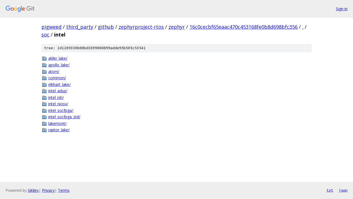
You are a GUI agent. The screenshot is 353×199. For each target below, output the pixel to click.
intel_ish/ (56, 97)
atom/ (53, 71)
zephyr (177, 26)
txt (330, 190)
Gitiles (33, 190)
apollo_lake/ (58, 64)
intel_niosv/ (58, 103)
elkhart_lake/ (59, 84)
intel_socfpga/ (60, 110)
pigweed (51, 26)
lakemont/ (57, 123)
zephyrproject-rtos (141, 26)
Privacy (48, 190)
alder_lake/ (57, 58)
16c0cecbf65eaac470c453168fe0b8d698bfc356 (243, 26)
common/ (57, 77)
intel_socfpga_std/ (64, 116)
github (106, 26)
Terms (63, 190)
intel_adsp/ (57, 90)
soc (45, 34)
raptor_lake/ (58, 129)
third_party (79, 26)
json (343, 190)
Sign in (341, 8)
